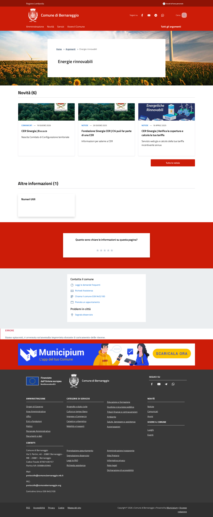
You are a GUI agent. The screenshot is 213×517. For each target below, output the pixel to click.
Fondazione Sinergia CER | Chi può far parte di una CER (106, 133)
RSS (28, 507)
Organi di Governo (34, 406)
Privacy (51, 507)
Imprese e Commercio (77, 416)
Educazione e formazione (118, 402)
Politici (29, 426)
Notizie (85, 125)
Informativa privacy (116, 460)
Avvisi (150, 416)
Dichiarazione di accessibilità (120, 470)
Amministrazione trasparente (120, 450)
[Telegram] (152, 15)
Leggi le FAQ (72, 460)
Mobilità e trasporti (75, 426)
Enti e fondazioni (34, 421)
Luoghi (150, 430)
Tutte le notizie (173, 162)
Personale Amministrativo (38, 431)
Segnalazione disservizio (78, 455)
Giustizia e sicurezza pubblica (120, 407)
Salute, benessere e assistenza (121, 421)
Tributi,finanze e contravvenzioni (122, 411)
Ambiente (111, 416)
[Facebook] (138, 15)
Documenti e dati (34, 436)
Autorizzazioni (113, 426)
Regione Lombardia (35, 3)
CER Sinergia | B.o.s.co (34, 131)
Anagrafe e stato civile (77, 406)
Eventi (150, 434)
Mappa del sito (74, 507)
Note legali (112, 465)
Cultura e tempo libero (77, 411)
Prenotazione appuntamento (80, 450)
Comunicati (26, 125)
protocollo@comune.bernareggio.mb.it (44, 475)
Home (59, 49)
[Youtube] (145, 15)
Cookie (61, 507)
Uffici (28, 416)
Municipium (172, 507)
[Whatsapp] (159, 15)
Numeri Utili (28, 199)
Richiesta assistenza (76, 465)
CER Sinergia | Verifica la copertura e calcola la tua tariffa (162, 133)
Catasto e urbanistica (76, 421)
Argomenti (71, 49)
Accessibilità (39, 507)
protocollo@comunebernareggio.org (43, 485)
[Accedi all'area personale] (173, 3)
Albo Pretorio (113, 455)
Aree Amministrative (36, 411)
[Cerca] (183, 15)
